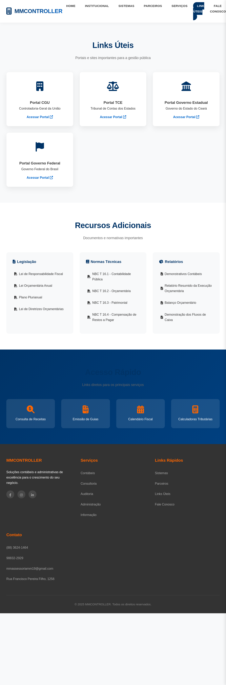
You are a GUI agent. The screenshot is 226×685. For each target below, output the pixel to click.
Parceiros (161, 483)
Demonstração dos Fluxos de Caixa (183, 317)
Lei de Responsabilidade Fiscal (38, 274)
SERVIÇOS (180, 6)
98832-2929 (14, 558)
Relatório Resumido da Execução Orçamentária (186, 288)
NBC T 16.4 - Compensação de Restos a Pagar (112, 317)
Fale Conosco (165, 504)
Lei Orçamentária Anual (33, 285)
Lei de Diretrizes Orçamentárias (39, 309)
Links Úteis (162, 494)
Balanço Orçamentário (178, 302)
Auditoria (87, 494)
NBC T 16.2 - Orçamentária (109, 291)
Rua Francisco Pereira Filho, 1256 (30, 579)
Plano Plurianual (28, 297)
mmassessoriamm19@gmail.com (29, 568)
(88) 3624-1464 (17, 547)
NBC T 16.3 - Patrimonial (107, 302)
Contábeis (88, 473)
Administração (91, 504)
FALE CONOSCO (218, 8)
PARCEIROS (153, 6)
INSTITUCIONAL (97, 6)
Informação (88, 515)
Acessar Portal (40, 117)
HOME (70, 6)
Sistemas (161, 473)
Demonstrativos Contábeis (181, 274)
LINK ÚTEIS (198, 8)
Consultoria (89, 483)
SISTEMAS (126, 6)
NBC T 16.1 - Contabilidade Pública (109, 276)
